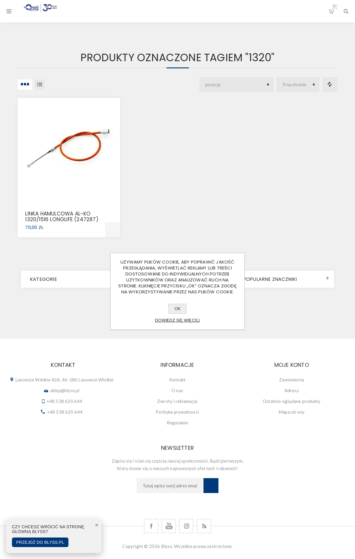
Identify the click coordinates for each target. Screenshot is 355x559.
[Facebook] (151, 526)
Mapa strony (291, 412)
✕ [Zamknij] (97, 525)
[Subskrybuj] (170, 485)
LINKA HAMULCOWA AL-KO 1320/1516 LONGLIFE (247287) (61, 216)
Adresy (291, 390)
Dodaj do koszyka (112, 229)
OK (177, 309)
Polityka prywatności (177, 412)
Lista (40, 84)
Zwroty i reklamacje (177, 401)
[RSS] (204, 526)
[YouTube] (169, 526)
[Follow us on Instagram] (186, 526)
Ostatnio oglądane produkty (291, 401)
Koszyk (335, 6)
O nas (177, 390)
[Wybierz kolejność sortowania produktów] (236, 84)
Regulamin (177, 422)
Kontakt (177, 379)
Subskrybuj (210, 485)
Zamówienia (291, 379)
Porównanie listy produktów (329, 84)
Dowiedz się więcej (177, 320)
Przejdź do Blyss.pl (40, 542)
